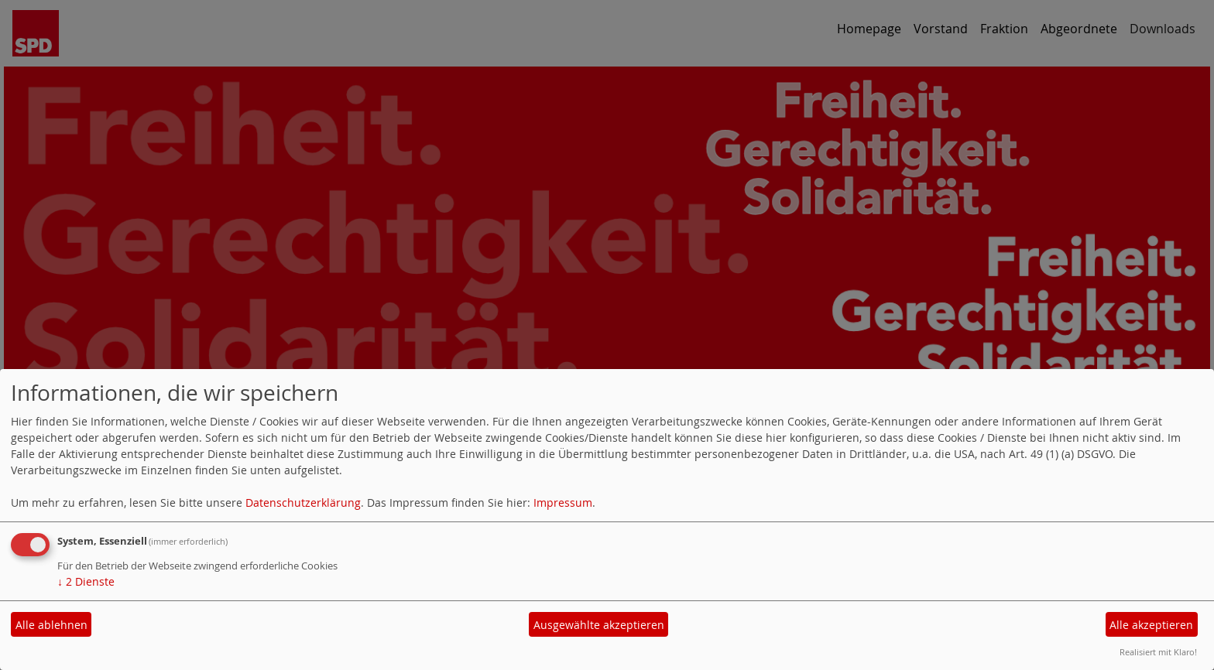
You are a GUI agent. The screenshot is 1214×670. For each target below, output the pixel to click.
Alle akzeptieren (1151, 624)
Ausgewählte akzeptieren (598, 624)
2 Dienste (86, 581)
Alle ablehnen (51, 624)
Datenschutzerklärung (303, 502)
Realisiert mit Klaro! (1158, 652)
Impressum (562, 502)
